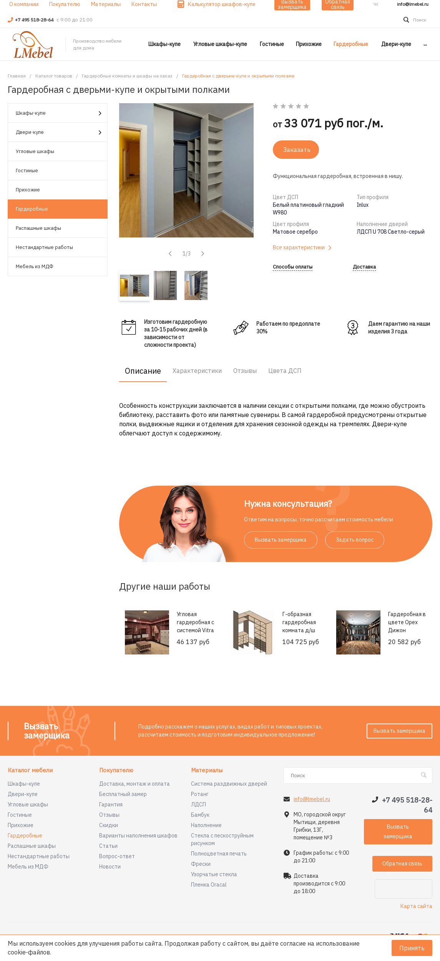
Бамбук (200, 814)
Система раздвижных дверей (229, 783)
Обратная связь (402, 863)
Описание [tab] (143, 371)
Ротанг (200, 794)
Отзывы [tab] (245, 370)
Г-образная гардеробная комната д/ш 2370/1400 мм (299, 626)
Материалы (206, 770)
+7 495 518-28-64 (35, 20)
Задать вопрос (355, 539)
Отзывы (109, 814)
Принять (412, 948)
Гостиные (27, 170)
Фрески (201, 863)
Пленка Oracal (209, 884)
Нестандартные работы (44, 247)
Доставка (364, 267)
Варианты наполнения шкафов (138, 835)
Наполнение (206, 825)
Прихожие (28, 189)
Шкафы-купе (58, 113)
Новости (110, 866)
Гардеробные (32, 209)
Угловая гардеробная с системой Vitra (195, 622)
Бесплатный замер (123, 794)
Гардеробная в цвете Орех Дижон (407, 622)
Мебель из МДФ (34, 266)
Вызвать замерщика (281, 539)
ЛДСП (198, 804)
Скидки (108, 825)
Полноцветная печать (219, 853)
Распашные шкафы (38, 228)
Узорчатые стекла (214, 874)
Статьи (108, 845)
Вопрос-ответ (117, 856)
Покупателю (116, 770)
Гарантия (111, 804)
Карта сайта (416, 906)
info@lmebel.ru (412, 4)
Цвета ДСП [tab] (285, 370)
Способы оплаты (292, 267)
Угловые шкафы (35, 151)
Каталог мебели (30, 770)
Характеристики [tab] (197, 370)
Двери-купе (58, 132)
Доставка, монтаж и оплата (134, 783)
